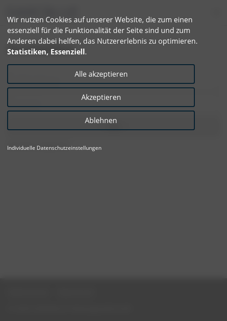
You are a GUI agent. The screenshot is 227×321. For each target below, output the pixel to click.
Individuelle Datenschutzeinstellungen (54, 148)
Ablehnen (101, 120)
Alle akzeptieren (101, 74)
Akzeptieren (101, 97)
